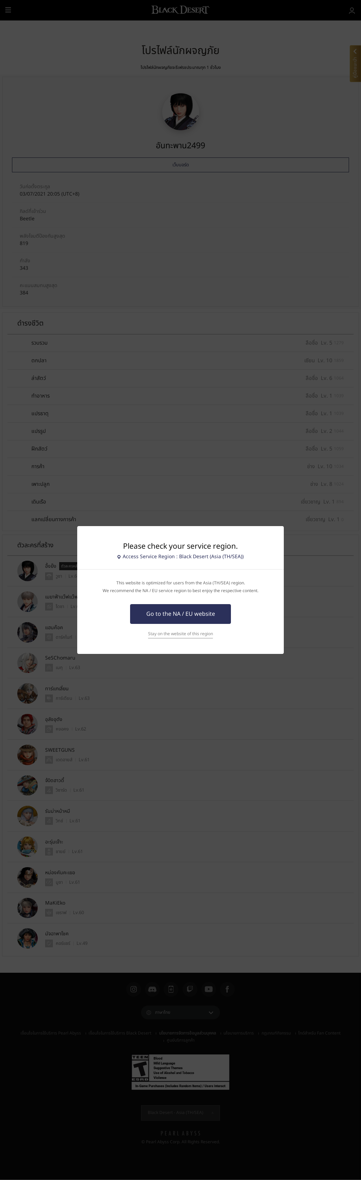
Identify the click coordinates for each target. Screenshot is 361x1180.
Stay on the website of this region (180, 634)
